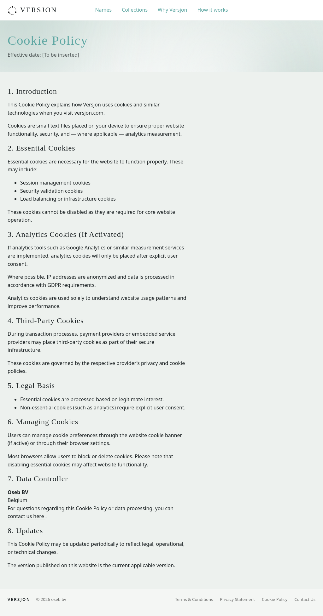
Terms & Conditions (194, 599)
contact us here (26, 516)
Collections (135, 9)
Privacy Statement (237, 599)
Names (103, 9)
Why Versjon (172, 9)
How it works (212, 9)
